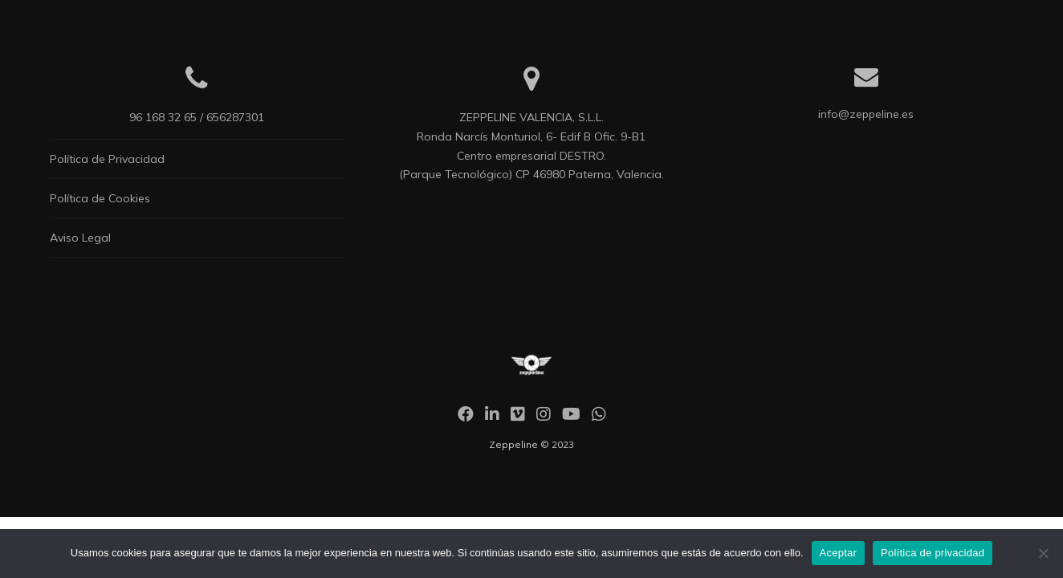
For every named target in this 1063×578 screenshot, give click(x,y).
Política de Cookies (100, 198)
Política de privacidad (932, 553)
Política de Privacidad (107, 159)
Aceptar (838, 553)
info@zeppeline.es (866, 114)
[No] (1043, 553)
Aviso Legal (80, 237)
